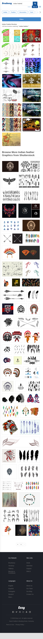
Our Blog (29, 591)
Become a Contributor (11, 572)
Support (28, 568)
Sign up (35, 6)
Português (11, 591)
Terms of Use (10, 624)
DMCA (28, 571)
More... (10, 597)
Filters (21, 19)
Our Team (29, 588)
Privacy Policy (20, 624)
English (10, 586)
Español (11, 588)
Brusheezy (11, 563)
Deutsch (11, 594)
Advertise (29, 566)
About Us (29, 586)
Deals (28, 563)
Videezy (11, 568)
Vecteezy (11, 566)
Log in (29, 6)
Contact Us (29, 594)
